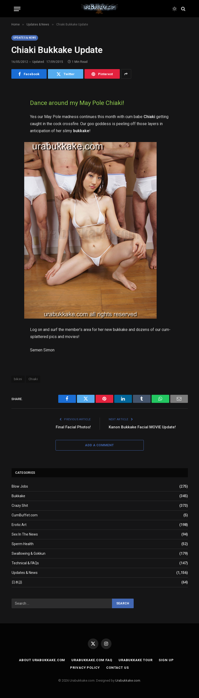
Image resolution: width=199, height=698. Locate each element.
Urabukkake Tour (136, 660)
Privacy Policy (85, 667)
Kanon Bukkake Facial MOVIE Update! (142, 427)
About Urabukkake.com (42, 660)
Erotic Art (19, 525)
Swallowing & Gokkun (28, 553)
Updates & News (24, 37)
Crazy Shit (20, 506)
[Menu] (17, 9)
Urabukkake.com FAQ (91, 660)
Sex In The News (25, 534)
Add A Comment (99, 445)
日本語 (17, 582)
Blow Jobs (20, 486)
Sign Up (166, 660)
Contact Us (117, 667)
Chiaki (33, 379)
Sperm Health (23, 544)
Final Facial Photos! (73, 427)
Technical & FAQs (25, 563)
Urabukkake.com (127, 680)
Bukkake (18, 496)
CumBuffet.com (25, 515)
